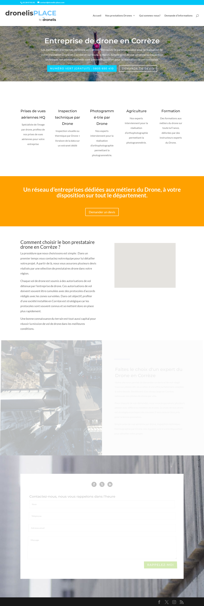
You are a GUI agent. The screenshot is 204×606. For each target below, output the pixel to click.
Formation (171, 111)
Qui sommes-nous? (149, 15)
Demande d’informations (178, 15)
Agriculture (136, 111)
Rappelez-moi (160, 565)
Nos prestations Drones (118, 15)
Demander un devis (102, 212)
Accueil (97, 15)
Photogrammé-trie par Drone (102, 118)
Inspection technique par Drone (67, 117)
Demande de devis (138, 68)
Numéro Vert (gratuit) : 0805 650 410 (82, 68)
